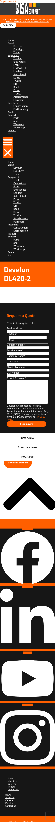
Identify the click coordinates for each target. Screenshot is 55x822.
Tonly (16, 52)
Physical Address (16, 367)
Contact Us (13, 789)
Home (11, 40)
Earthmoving (20, 109)
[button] (8, 147)
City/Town (12, 361)
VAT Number (13, 372)
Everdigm (18, 49)
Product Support (12, 113)
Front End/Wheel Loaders (19, 68)
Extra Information (16, 378)
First (11, 340)
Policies (9, 803)
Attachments (20, 96)
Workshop (19, 127)
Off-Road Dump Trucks (17, 89)
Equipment (13, 55)
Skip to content (8, 1)
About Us (9, 797)
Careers (9, 800)
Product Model (15, 328)
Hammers (18, 100)
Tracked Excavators (19, 60)
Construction (20, 106)
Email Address (15, 350)
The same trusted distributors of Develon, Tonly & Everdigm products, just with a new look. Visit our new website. (27, 20)
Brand (11, 43)
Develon (17, 46)
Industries (13, 103)
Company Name (16, 356)
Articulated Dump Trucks (19, 78)
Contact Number (16, 345)
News (8, 794)
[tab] (27, 438)
